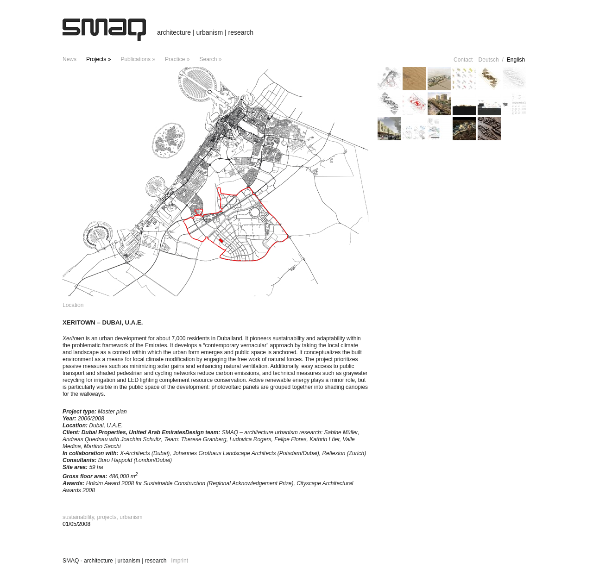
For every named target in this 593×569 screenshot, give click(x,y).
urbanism (131, 517)
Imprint (179, 560)
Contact (463, 59)
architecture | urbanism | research (205, 32)
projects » (98, 59)
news (69, 59)
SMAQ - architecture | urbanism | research (114, 560)
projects (106, 517)
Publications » (137, 59)
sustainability (78, 517)
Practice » (177, 59)
